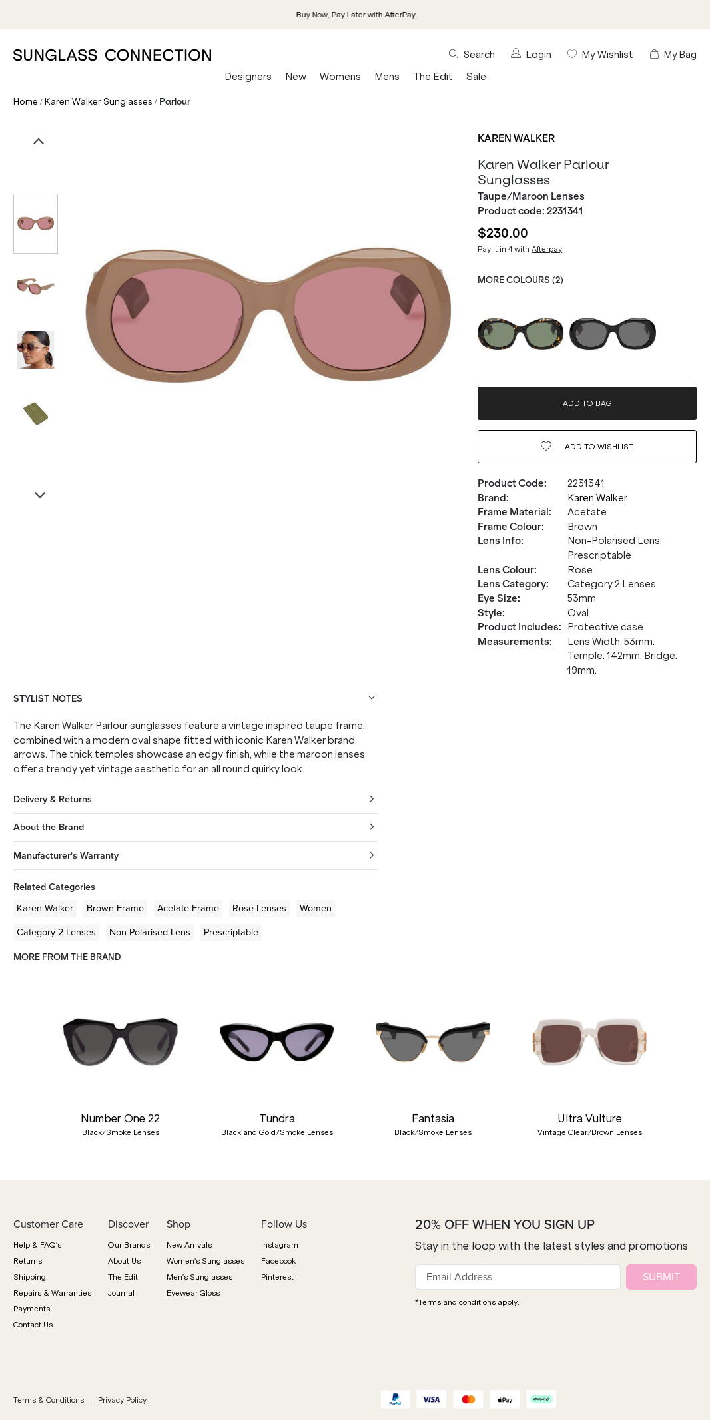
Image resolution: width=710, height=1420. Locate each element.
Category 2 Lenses (56, 932)
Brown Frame (115, 908)
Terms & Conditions (48, 1400)
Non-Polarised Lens (149, 932)
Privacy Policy (122, 1400)
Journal (121, 1293)
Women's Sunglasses (205, 1261)
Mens (387, 77)
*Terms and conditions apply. (467, 1302)
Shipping (29, 1277)
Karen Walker (516, 138)
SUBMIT (661, 1276)
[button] (20, 1071)
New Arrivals (189, 1245)
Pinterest (277, 1277)
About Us (124, 1261)
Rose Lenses (259, 908)
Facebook (278, 1261)
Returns (27, 1261)
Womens (340, 77)
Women (316, 908)
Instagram (279, 1245)
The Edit (433, 77)
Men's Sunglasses (199, 1277)
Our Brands (129, 1245)
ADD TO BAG (587, 403)
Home (25, 101)
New (295, 77)
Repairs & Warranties (52, 1293)
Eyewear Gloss (193, 1293)
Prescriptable (231, 932)
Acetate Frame (188, 908)
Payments (31, 1308)
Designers (248, 77)
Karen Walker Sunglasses (99, 101)
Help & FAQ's (37, 1245)
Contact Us (33, 1324)
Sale (476, 77)
